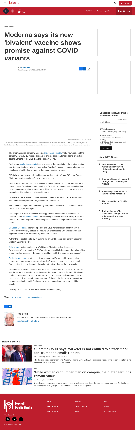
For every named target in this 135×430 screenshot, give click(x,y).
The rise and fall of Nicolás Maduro (114, 202)
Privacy (77, 411)
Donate (126, 3)
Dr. (10, 228)
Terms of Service (81, 406)
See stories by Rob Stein (28, 321)
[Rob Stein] (9, 319)
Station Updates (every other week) (113, 132)
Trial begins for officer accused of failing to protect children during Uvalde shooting (115, 215)
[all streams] (124, 11)
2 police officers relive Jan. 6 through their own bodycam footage (115, 181)
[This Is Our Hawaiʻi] (114, 243)
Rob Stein (25, 68)
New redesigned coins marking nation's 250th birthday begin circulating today (114, 168)
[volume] (13, 11)
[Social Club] (114, 42)
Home (49, 401)
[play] (6, 11)
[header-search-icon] (115, 3)
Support (106, 406)
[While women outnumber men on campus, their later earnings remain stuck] (17, 376)
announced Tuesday (53, 153)
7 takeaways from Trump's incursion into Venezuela (114, 192)
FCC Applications (110, 411)
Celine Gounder (19, 258)
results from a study (28, 164)
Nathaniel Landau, (31, 217)
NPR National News (35, 297)
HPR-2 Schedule (52, 411)
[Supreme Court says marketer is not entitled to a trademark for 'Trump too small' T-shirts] (17, 353)
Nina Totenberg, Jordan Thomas (45, 357)
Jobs (105, 401)
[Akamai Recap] (114, 77)
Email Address (105, 122)
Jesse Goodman (19, 228)
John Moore (14, 247)
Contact (78, 401)
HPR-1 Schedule (52, 406)
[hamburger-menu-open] (5, 3)
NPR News (9, 26)
